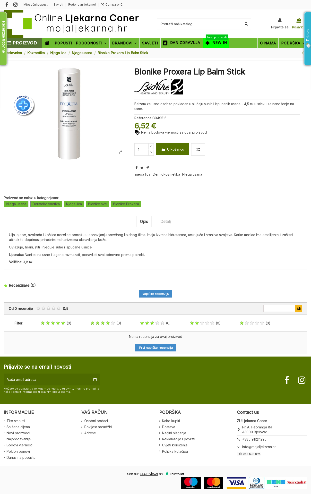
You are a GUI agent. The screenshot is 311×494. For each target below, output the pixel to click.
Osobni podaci (96, 421)
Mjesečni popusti (36, 4)
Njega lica (74, 204)
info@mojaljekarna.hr (259, 447)
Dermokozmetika (166, 174)
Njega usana (192, 174)
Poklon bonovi (18, 451)
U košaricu (172, 149)
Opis (144, 221)
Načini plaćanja (174, 433)
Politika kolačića (175, 451)
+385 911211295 (254, 439)
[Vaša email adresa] (47, 379)
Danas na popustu (21, 457)
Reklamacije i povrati (178, 439)
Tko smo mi (16, 421)
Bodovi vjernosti (20, 445)
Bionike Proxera (126, 204)
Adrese (90, 433)
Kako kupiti (171, 421)
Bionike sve (97, 204)
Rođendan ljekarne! (82, 4)
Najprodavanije (19, 439)
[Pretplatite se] (95, 379)
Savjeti (58, 4)
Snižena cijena (18, 427)
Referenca (142, 118)
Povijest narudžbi (98, 427)
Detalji (165, 221)
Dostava (168, 427)
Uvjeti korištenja (175, 445)
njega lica (142, 174)
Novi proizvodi (18, 433)
